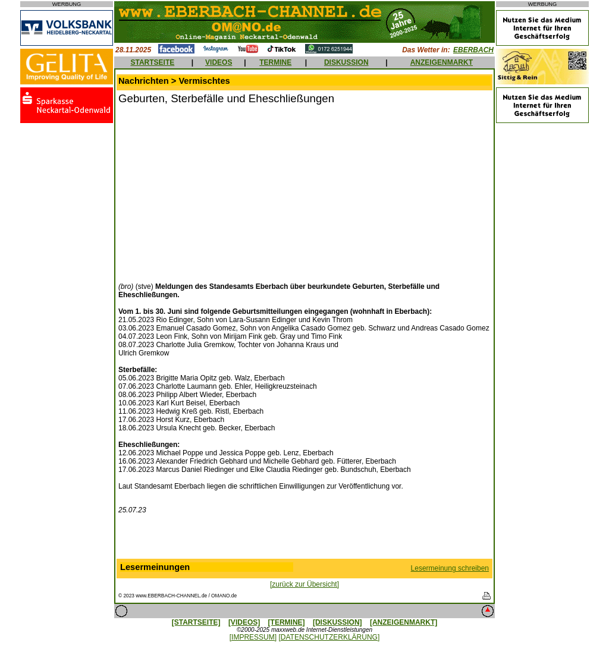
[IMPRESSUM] (253, 637)
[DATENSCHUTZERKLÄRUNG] (328, 637)
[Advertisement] (218, 192)
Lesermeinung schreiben (450, 568)
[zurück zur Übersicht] (304, 584)
